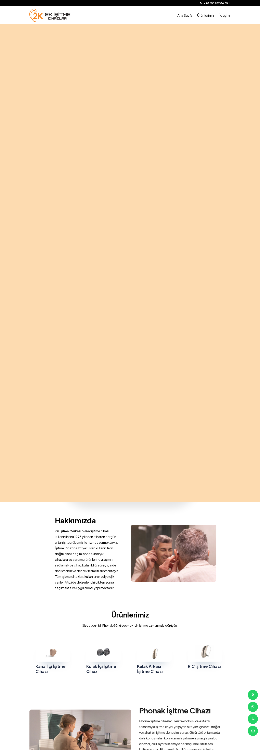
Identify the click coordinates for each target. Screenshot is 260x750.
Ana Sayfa (35, 697)
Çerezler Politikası (92, 697)
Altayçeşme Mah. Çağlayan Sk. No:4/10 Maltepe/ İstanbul (149, 706)
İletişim (33, 707)
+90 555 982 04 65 (144, 697)
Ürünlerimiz (35, 702)
